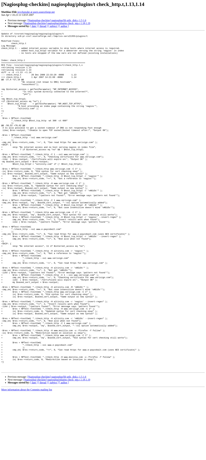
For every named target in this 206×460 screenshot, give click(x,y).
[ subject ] (53, 26)
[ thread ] (43, 26)
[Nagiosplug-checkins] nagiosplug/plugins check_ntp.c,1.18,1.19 (56, 23)
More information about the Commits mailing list (26, 457)
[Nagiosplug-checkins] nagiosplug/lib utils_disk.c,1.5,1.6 (56, 20)
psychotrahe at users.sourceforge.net (36, 12)
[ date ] (34, 26)
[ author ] (64, 26)
